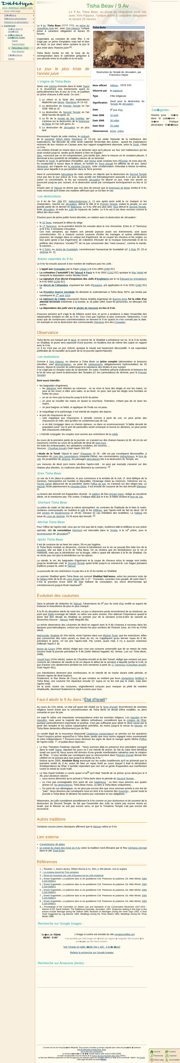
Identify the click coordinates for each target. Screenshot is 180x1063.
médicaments (95, 364)
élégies (141, 486)
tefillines (97, 510)
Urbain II (84, 269)
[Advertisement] (52, 11)
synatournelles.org (124, 934)
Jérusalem (127, 104)
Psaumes (86, 453)
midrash (85, 136)
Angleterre (103, 279)
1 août (60, 295)
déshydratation (63, 364)
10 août (114, 115)
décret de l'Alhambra (55, 285)
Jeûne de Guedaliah (66, 249)
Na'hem (77, 530)
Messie (138, 725)
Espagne (97, 285)
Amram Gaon (116, 494)
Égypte (124, 161)
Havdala (41, 550)
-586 (59, 201)
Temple (114, 104)
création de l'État (136, 720)
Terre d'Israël (106, 163)
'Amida (113, 530)
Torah (136, 144)
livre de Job (136, 496)
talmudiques (93, 459)
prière (121, 131)
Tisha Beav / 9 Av (19, 48)
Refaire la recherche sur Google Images (91, 952)
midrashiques (127, 456)
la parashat (79, 166)
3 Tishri (46, 249)
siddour (96, 494)
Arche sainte (45, 483)
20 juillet (114, 125)
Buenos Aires (120, 299)
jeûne (113, 131)
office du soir (99, 483)
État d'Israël (94, 699)
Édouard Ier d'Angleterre (133, 279)
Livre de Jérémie (56, 516)
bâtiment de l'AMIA (54, 299)
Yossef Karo (43, 659)
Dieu (39, 155)
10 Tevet (46, 222)
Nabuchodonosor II (79, 201)
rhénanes (99, 322)
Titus (115, 206)
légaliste (54, 635)
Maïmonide (43, 635)
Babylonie (76, 206)
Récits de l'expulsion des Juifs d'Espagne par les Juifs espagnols (74, 875)
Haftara (138, 513)
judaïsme (118, 90)
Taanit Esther (18, 44)
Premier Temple (72, 105)
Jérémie (44, 252)
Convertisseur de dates (52, 844)
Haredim (135, 717)
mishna (53, 86)
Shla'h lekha (63, 139)
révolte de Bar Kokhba (70, 118)
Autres (11, 58)
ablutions (51, 388)
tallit (83, 510)
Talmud (58, 187)
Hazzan (41, 486)
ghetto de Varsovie (87, 308)
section (46, 513)
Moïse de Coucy (46, 648)
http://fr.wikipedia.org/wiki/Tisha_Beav (91, 1050)
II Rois (132, 249)
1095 (107, 269)
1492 (139, 285)
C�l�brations (15, 55)
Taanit (86, 86)
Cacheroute (9, 25)
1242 (111, 272)
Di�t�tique (10, 15)
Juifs (71, 209)
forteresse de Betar (119, 187)
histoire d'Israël (125, 755)
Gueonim (123, 791)
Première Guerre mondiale (59, 292)
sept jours (100, 442)
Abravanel (42, 166)
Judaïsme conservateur (100, 733)
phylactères (127, 678)
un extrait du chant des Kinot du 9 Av (60, 848)
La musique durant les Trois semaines (61, 872)
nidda (115, 434)
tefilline (139, 678)
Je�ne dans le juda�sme (15, 30)
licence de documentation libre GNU (106, 1056)
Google (142, 1058)
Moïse (60, 102)
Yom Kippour (73, 28)
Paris (89, 272)
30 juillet (114, 120)
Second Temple (72, 112)
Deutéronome (62, 513)
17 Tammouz (49, 226)
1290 (57, 281)
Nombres (71, 102)
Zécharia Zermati (137, 848)
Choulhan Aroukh (57, 448)
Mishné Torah (110, 635)
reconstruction (44, 533)
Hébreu (114, 85)
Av (121, 110)
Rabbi (51, 614)
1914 (67, 295)
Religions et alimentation (16, 22)
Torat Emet (59, 850)
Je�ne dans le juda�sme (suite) (16, 36)
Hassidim (42, 720)
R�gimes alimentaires (15, 18)
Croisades (60, 269)
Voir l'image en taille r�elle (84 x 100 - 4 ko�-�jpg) (91, 947)
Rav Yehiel (137, 272)
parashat (49, 139)
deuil (73, 340)
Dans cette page (12, 11)
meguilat (78, 486)
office (144, 739)
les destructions (62, 784)
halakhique (100, 782)
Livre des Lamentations (66, 456)
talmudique (67, 174)
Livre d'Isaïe (73, 579)
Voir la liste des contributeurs (92, 1051)
